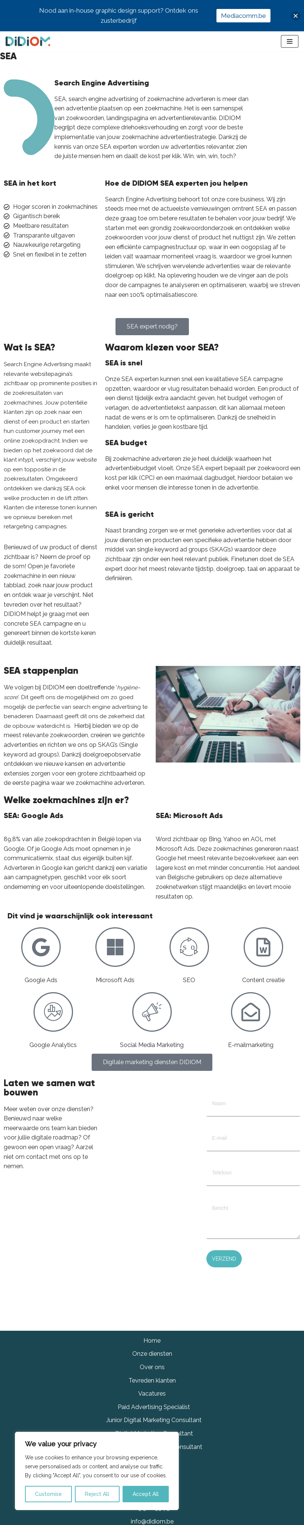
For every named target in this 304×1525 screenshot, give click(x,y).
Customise (48, 1494)
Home (152, 1340)
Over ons (152, 1367)
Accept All (146, 1494)
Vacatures (152, 1393)
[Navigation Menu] (289, 41)
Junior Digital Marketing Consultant (154, 1420)
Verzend (224, 1259)
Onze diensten (152, 1353)
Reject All (97, 1494)
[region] (97, 1471)
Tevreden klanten (152, 1380)
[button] (295, 16)
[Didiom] (28, 41)
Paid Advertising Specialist (154, 1407)
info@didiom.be (152, 1521)
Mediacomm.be (243, 15)
